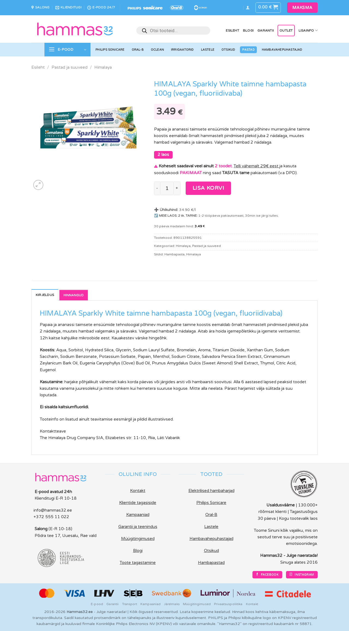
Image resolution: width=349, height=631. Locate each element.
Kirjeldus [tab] (45, 295)
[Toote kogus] (166, 188)
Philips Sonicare (109, 50)
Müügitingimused (197, 604)
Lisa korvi (208, 188)
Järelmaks (172, 604)
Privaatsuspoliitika (228, 604)
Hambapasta (174, 254)
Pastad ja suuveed (70, 67)
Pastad (248, 50)
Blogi (248, 30)
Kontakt (252, 604)
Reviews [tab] (73, 294)
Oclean (157, 50)
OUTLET (286, 30)
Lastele (208, 50)
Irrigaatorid (182, 50)
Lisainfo (308, 30)
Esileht (232, 30)
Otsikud (228, 50)
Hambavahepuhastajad (282, 50)
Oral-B (138, 50)
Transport (129, 604)
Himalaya (103, 67)
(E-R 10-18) (60, 528)
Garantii (265, 30)
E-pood (97, 604)
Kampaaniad (150, 604)
